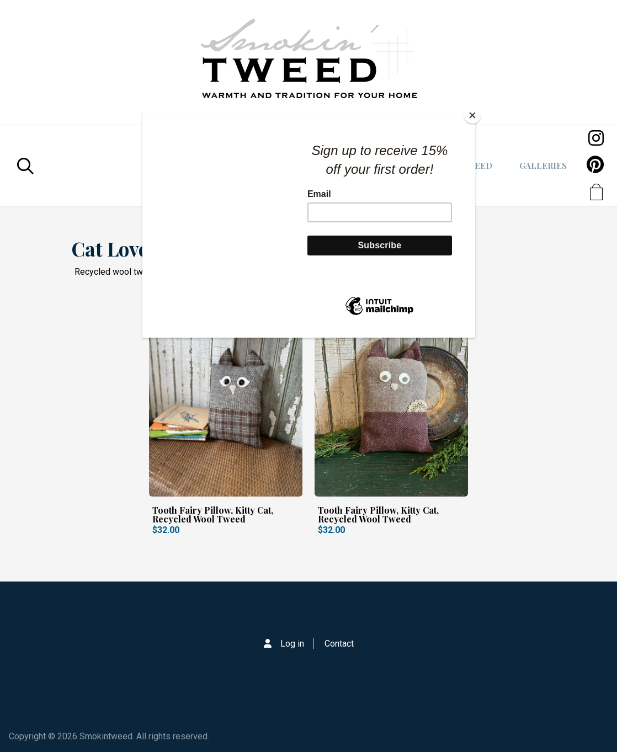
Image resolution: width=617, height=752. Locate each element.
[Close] (472, 115)
